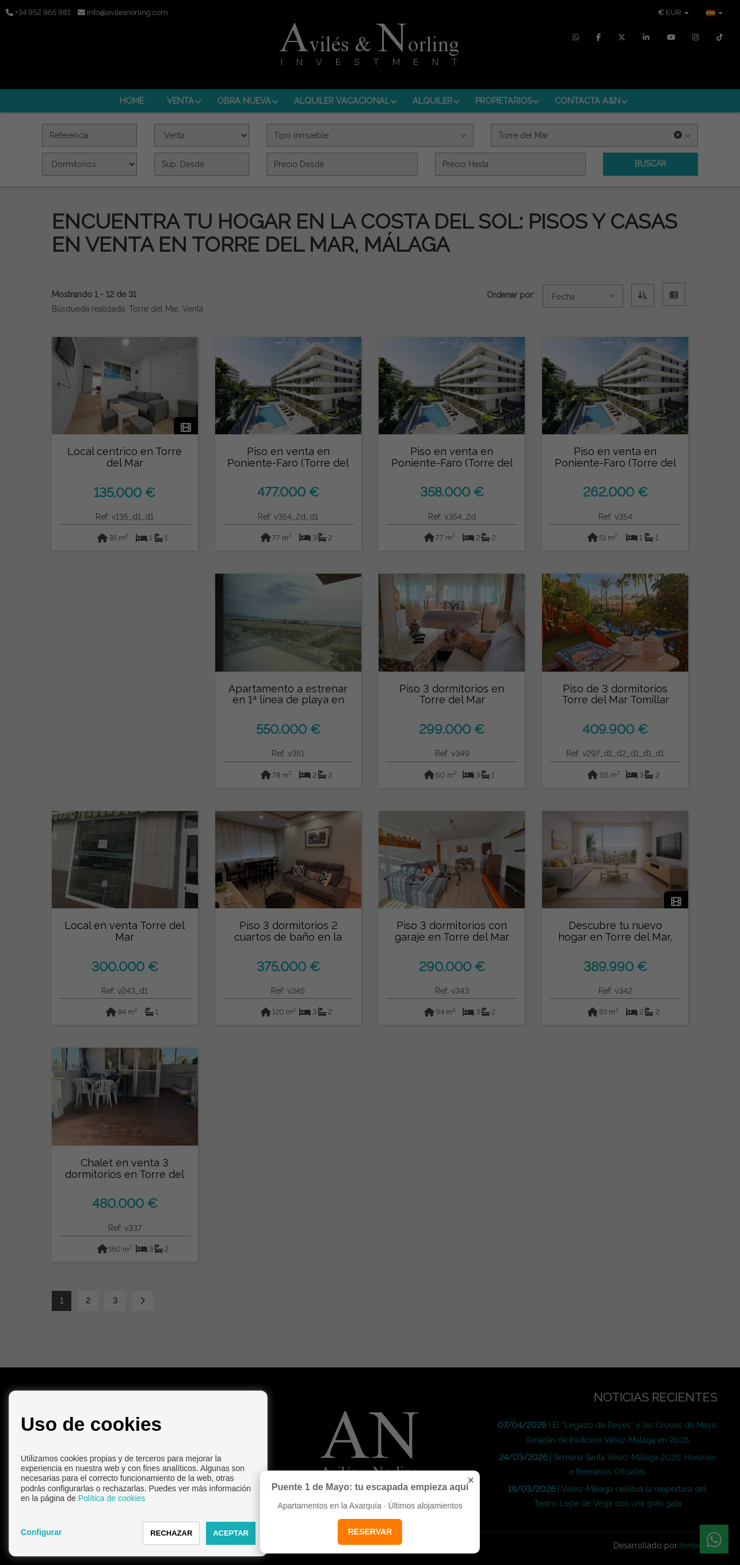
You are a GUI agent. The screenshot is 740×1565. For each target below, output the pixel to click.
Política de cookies (112, 1498)
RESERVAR (370, 1531)
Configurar (41, 1532)
